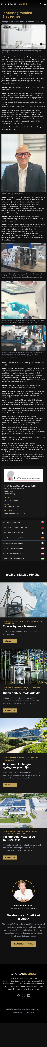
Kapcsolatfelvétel (23, 944)
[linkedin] (28, 995)
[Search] (41, 4)
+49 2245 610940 (11, 500)
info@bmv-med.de (11, 507)
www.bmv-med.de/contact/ (15, 513)
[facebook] (18, 995)
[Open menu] (44, 4)
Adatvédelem (29, 1013)
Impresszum (17, 1013)
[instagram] (23, 995)
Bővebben (10, 641)
